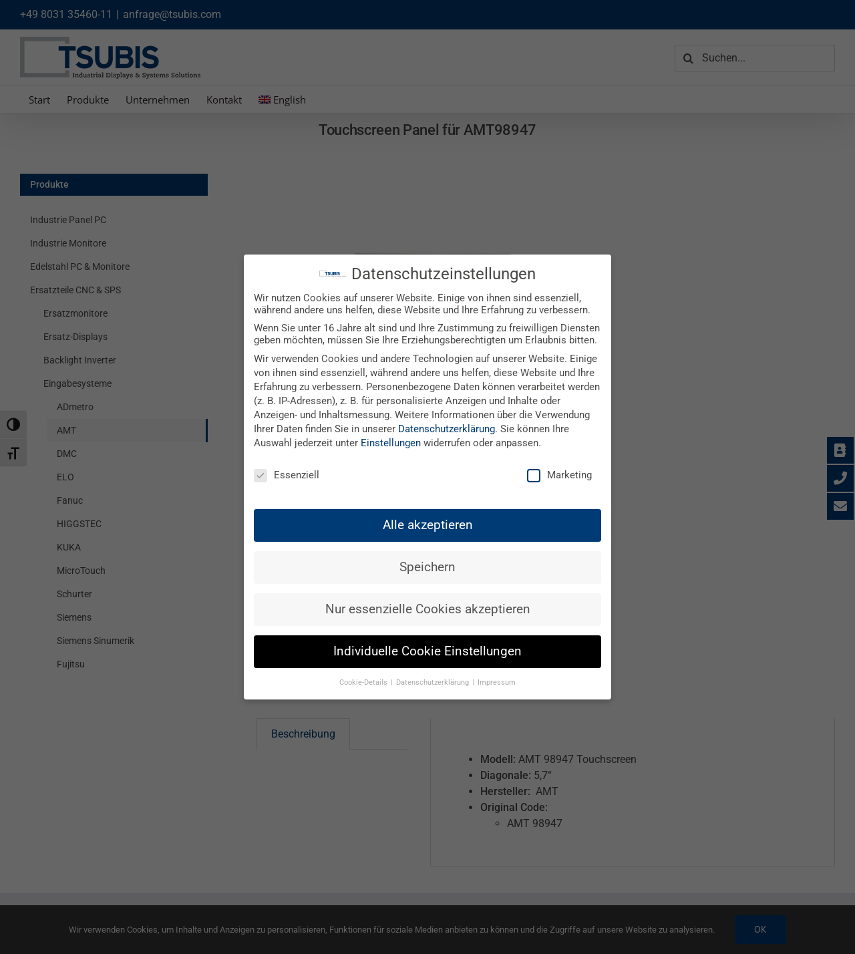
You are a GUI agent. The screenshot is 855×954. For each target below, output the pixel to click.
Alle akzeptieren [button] (428, 525)
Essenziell (286, 475)
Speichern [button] (427, 567)
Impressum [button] (497, 682)
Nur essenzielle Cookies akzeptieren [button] (427, 609)
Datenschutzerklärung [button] (433, 682)
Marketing (559, 475)
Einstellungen (391, 443)
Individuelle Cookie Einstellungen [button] (427, 651)
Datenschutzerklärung (446, 429)
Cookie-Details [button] (364, 682)
